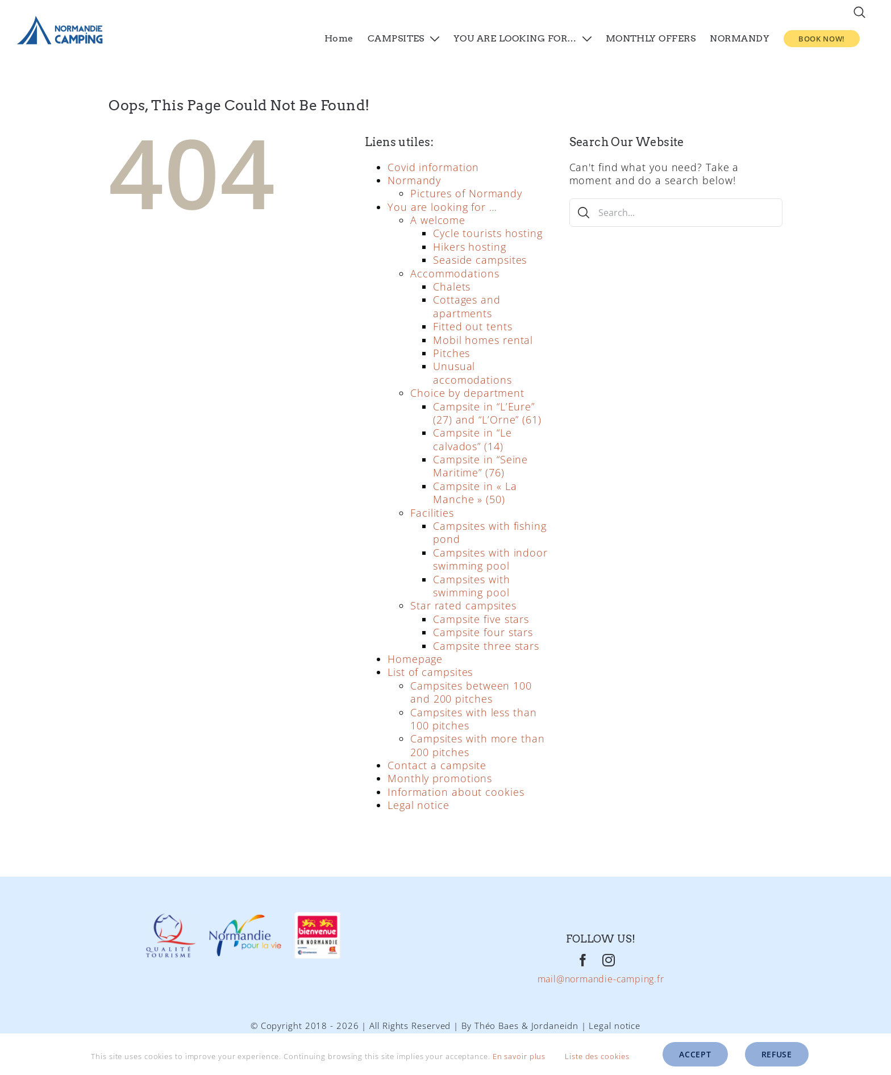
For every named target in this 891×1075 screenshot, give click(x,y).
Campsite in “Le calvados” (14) (472, 439)
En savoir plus (519, 1056)
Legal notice (418, 805)
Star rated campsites (463, 605)
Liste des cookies (605, 1056)
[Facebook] (583, 960)
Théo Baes (496, 1025)
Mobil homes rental (483, 340)
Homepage (415, 659)
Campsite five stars (481, 619)
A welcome (437, 220)
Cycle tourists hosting (488, 233)
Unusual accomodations (472, 372)
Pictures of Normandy (466, 193)
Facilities (432, 513)
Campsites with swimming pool (471, 585)
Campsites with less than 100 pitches (473, 718)
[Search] (583, 212)
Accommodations (454, 273)
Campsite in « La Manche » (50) (475, 492)
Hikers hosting (469, 247)
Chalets (452, 286)
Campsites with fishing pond (490, 532)
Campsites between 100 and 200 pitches (471, 692)
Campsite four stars (483, 632)
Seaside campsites (480, 260)
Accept (695, 1054)
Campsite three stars (486, 646)
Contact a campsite (437, 765)
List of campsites (430, 672)
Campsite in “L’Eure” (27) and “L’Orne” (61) (487, 413)
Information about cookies (456, 792)
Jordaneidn (554, 1025)
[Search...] (675, 212)
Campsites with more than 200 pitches (477, 745)
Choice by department (467, 393)
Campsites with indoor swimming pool (490, 559)
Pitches (451, 353)
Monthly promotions (440, 778)
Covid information (433, 167)
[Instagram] (608, 960)
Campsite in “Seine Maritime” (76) (480, 466)
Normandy (414, 180)
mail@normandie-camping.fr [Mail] (601, 979)
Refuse (776, 1054)
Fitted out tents (472, 326)
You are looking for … (442, 207)
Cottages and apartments (467, 306)
